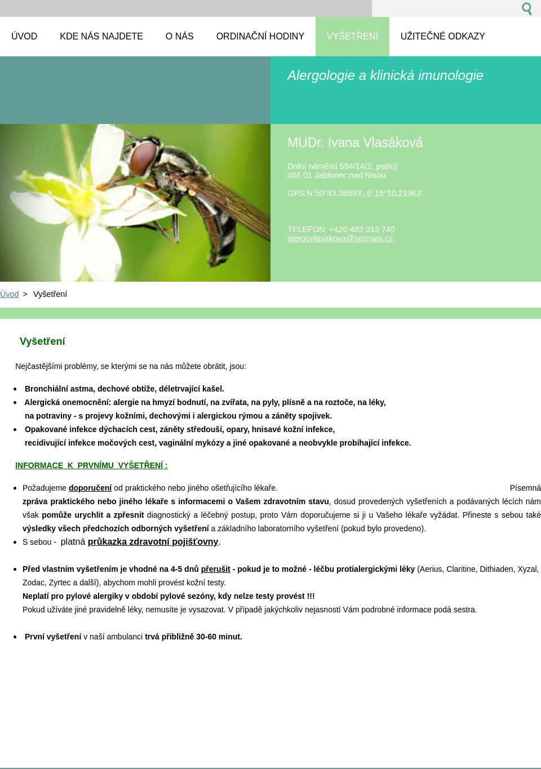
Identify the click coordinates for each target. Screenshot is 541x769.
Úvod (9, 294)
